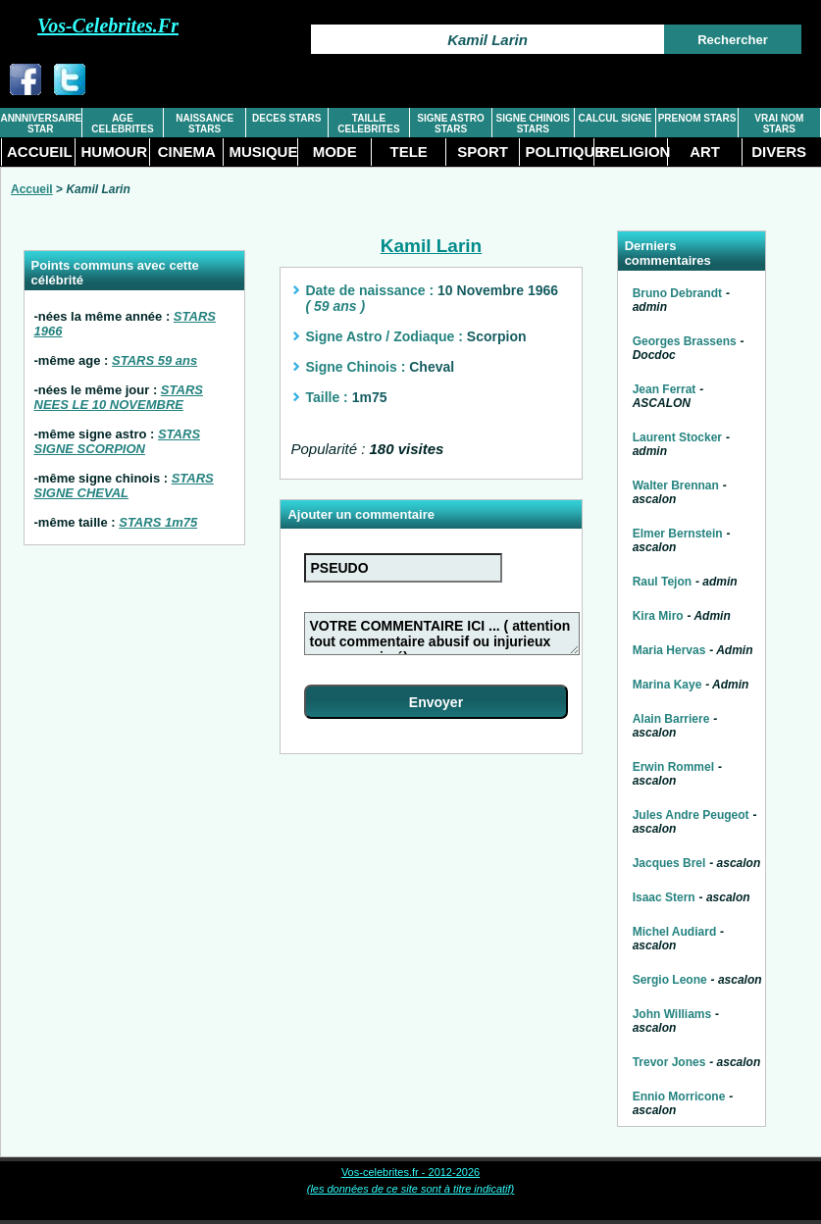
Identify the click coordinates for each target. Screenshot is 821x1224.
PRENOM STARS (697, 118)
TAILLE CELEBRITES (368, 123)
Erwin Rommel (673, 767)
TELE (408, 151)
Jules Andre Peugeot (691, 815)
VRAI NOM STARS (778, 123)
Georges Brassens (685, 341)
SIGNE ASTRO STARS (451, 123)
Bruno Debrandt (677, 293)
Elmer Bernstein (678, 533)
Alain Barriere (671, 719)
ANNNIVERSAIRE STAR (40, 123)
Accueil (32, 189)
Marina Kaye (667, 684)
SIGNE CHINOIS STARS (532, 123)
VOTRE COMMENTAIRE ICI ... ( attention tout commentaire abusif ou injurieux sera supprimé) (442, 633)
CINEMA (187, 151)
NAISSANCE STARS (204, 123)
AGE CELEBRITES (122, 123)
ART (705, 151)
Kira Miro (658, 616)
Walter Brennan (676, 485)
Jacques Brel (669, 863)
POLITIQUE (558, 151)
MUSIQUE (262, 151)
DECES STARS (286, 118)
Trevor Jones (669, 1062)
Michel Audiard (675, 932)
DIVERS (778, 151)
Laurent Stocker (677, 437)
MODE (335, 151)
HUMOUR (113, 151)
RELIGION (633, 151)
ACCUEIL (40, 151)
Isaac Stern (664, 897)
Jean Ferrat (664, 389)
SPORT (482, 151)
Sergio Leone (670, 980)
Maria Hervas (669, 650)
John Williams (672, 1014)
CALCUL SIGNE (615, 118)
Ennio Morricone (679, 1096)
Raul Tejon (662, 581)
